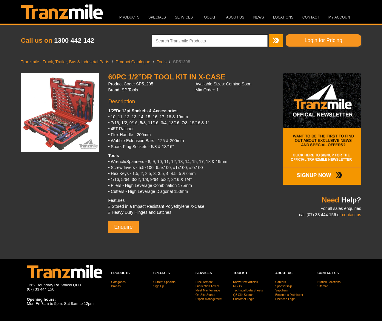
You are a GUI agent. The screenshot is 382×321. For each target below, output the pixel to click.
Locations (283, 17)
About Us (235, 17)
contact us (351, 214)
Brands (116, 286)
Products (129, 17)
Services (184, 17)
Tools (162, 61)
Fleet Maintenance (207, 290)
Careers (280, 282)
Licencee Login (285, 299)
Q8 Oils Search (243, 295)
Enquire (123, 227)
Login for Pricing (323, 40)
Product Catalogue (133, 61)
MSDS (237, 286)
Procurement (203, 282)
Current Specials (164, 282)
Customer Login (243, 299)
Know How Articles (245, 282)
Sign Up (158, 286)
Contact (310, 17)
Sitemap (323, 286)
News (258, 17)
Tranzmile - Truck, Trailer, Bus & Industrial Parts (65, 61)
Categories (118, 282)
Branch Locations (329, 282)
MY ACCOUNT (340, 17)
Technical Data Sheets (248, 290)
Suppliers (281, 290)
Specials (157, 17)
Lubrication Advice (207, 286)
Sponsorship (283, 286)
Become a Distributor (289, 295)
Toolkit (209, 17)
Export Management (208, 299)
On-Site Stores (205, 295)
